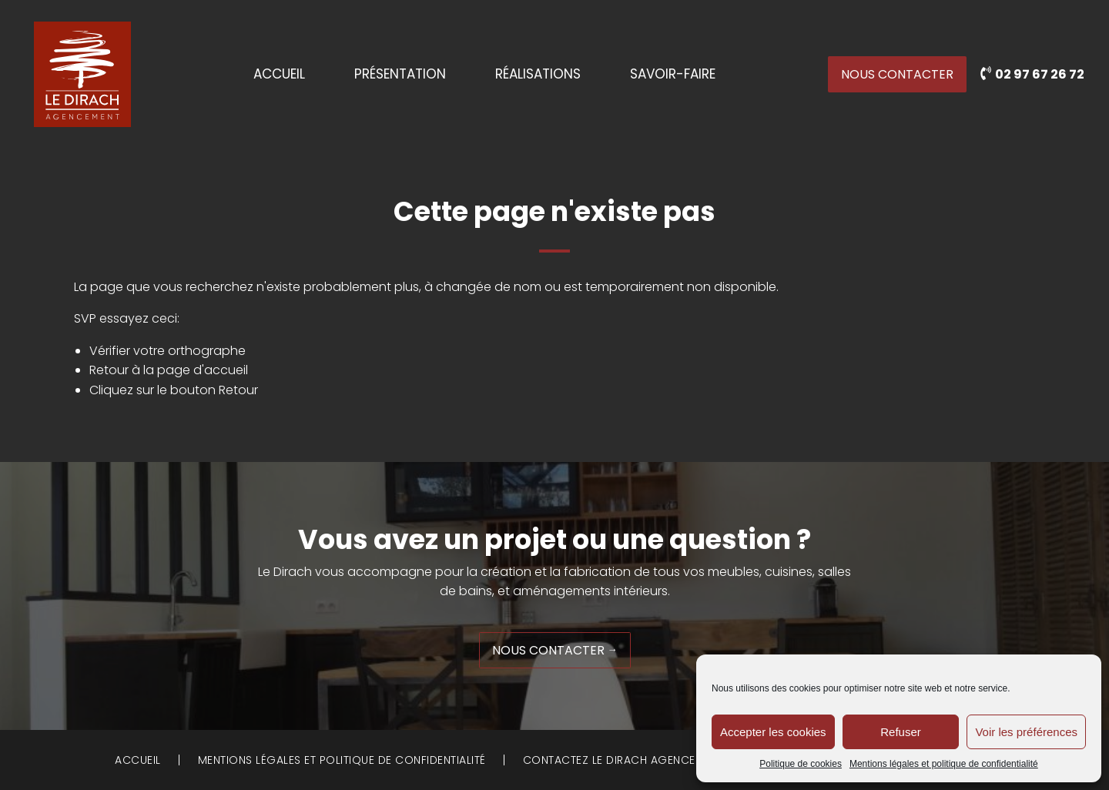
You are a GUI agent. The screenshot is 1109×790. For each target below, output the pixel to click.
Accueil (279, 74)
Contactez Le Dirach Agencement (623, 760)
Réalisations (538, 74)
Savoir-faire (672, 74)
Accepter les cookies (773, 731)
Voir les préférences (1026, 731)
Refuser (900, 731)
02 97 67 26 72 (1038, 74)
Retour (238, 390)
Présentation (400, 74)
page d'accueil (202, 370)
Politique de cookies (800, 763)
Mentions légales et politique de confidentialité (943, 763)
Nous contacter (897, 74)
